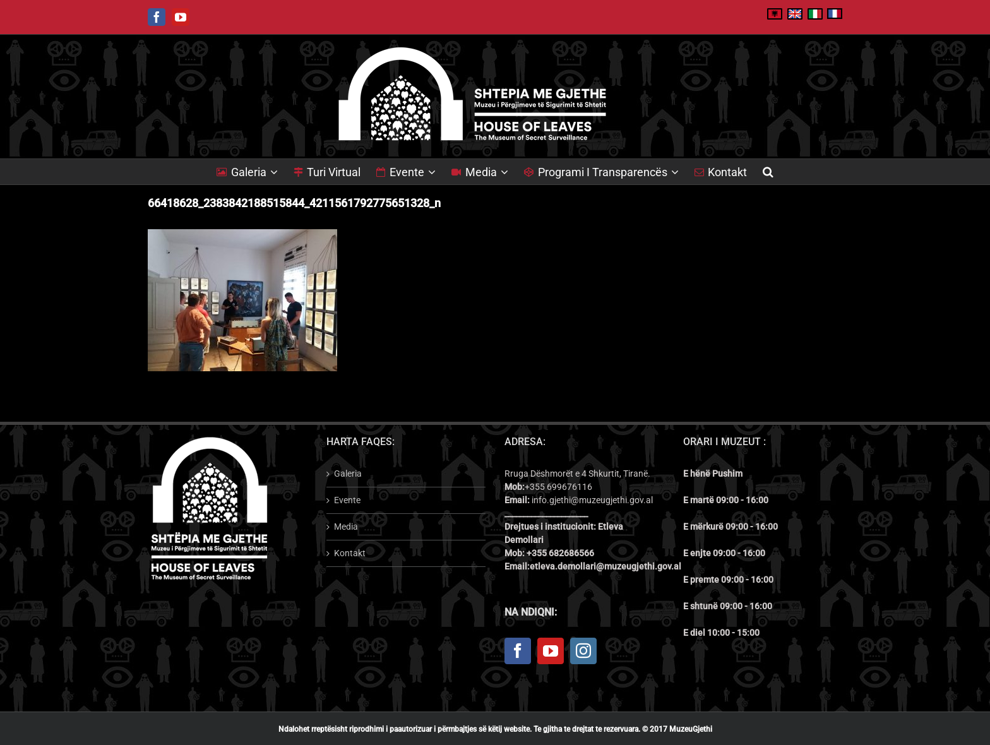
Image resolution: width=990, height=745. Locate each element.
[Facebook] (517, 651)
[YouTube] (550, 651)
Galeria (348, 473)
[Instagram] (583, 651)
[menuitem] (255, 171)
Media (346, 527)
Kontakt (350, 553)
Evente (347, 500)
